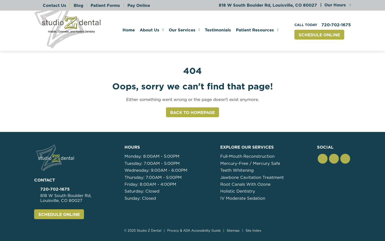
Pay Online (138, 5)
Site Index (253, 230)
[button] (323, 159)
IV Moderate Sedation (242, 198)
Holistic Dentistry (237, 191)
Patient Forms (105, 5)
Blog (78, 5)
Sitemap (233, 230)
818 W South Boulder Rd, (268, 5)
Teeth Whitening (237, 170)
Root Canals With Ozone (245, 184)
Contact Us (54, 5)
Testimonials (218, 30)
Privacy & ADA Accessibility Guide (194, 230)
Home (129, 30)
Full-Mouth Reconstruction (247, 156)
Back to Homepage (192, 112)
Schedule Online (319, 34)
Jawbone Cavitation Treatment (252, 177)
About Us (149, 30)
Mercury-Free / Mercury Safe (250, 163)
